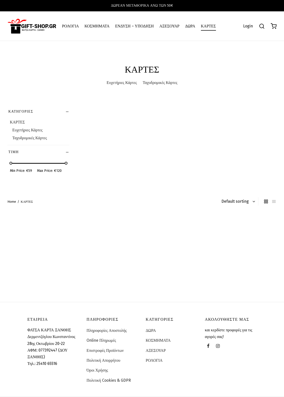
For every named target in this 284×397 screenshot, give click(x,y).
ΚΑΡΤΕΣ (208, 26)
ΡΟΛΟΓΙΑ (70, 26)
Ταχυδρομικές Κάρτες (29, 138)
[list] (274, 201)
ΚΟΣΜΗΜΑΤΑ (97, 26)
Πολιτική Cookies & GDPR (109, 380)
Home (11, 201)
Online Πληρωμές (101, 340)
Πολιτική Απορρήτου (103, 360)
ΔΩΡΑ (190, 26)
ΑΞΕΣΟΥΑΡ (169, 26)
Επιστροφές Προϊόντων (105, 350)
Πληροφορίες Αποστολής (107, 330)
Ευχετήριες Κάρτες (27, 130)
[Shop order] (237, 201)
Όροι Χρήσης (97, 370)
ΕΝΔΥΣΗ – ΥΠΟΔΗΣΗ (134, 26)
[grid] (266, 201)
